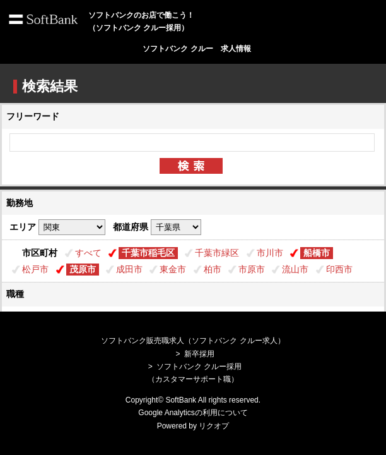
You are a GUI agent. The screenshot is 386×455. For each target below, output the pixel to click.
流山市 (295, 269)
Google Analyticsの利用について (192, 412)
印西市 (339, 269)
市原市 (251, 269)
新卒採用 (199, 353)
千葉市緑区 (217, 253)
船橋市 (316, 253)
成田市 (129, 269)
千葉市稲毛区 (148, 253)
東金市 (173, 269)
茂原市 (82, 269)
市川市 (270, 253)
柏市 (212, 269)
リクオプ (214, 426)
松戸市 (35, 269)
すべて (88, 253)
